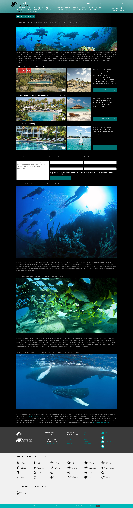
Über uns (108, 4)
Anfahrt (69, 441)
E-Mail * (52, 166)
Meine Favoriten (94, 4)
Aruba (53, 8)
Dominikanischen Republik (36, 416)
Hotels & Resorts (27, 16)
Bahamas (60, 8)
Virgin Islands (32, 11)
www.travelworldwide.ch (51, 445)
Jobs (85, 439)
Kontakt (122, 4)
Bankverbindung (88, 441)
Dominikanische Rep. (23, 8)
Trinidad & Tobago (94, 9)
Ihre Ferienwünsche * (22, 160)
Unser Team (70, 443)
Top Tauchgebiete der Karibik (101, 422)
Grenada (98, 8)
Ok (97, 506)
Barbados (68, 8)
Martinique (37, 9)
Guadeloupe (21, 9)
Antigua (47, 8)
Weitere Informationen (87, 506)
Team (101, 4)
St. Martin (74, 9)
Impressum (87, 437)
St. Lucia (45, 9)
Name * (52, 160)
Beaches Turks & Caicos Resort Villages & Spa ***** (40, 95)
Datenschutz (87, 434)
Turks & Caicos (21, 11)
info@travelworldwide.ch (51, 443)
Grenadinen (82, 9)
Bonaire (75, 8)
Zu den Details (107, 90)
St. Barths (53, 9)
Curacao (83, 8)
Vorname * (87, 160)
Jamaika (29, 9)
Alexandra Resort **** (29, 124)
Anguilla (40, 8)
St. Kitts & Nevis (63, 9)
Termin (69, 439)
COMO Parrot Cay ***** (30, 66)
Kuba (34, 8)
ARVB (85, 432)
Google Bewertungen (72, 445)
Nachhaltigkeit (87, 443)
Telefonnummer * (89, 166)
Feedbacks (115, 4)
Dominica (90, 8)
